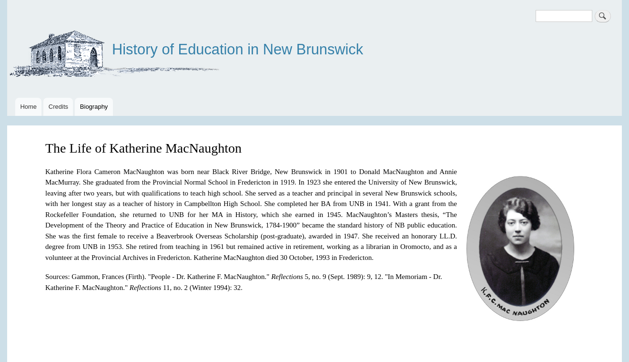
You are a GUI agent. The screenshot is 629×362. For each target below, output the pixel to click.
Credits (58, 106)
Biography (94, 106)
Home (28, 106)
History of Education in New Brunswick (237, 49)
